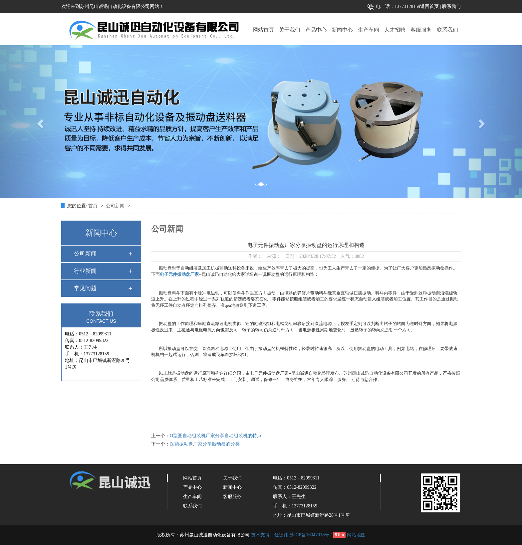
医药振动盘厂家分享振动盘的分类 (205, 444)
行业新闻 (85, 271)
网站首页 (263, 30)
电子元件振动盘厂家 (179, 274)
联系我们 (451, 6)
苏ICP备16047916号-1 (311, 534)
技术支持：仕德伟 (269, 534)
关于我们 (289, 30)
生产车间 (368, 30)
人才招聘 (394, 30)
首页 (93, 205)
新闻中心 (342, 30)
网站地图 (356, 534)
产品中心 (316, 30)
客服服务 (421, 30)
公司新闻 (116, 205)
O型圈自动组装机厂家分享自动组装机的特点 (216, 435)
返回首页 (429, 6)
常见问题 (85, 288)
